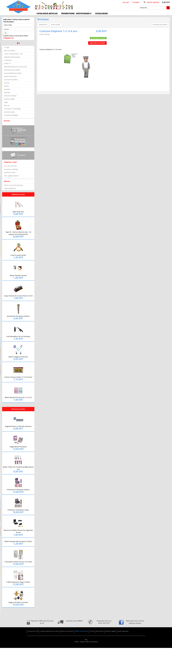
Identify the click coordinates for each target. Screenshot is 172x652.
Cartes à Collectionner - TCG (13, 54)
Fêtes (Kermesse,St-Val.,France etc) (15, 67)
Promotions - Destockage (12, 109)
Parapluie (7, 89)
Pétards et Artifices (10, 96)
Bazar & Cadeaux (9, 51)
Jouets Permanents (10, 76)
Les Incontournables (11, 80)
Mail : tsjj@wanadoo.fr (11, 176)
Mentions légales (110, 631)
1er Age (6, 47)
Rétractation (100, 631)
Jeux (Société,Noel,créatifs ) (13, 73)
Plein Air (7, 105)
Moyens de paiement (66, 631)
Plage (6, 102)
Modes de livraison (81, 631)
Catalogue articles (47, 13)
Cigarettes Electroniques (12, 57)
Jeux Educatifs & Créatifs (12, 70)
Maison (6, 86)
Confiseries (7, 60)
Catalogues (101, 13)
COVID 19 (7, 63)
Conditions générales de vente (49, 631)
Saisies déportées (122, 631)
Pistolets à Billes (9, 99)
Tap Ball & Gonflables (11, 115)
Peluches (7, 92)
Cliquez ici (8, 38)
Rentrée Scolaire (9, 112)
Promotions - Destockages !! (76, 13)
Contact (92, 631)
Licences (7, 83)
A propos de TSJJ (33, 631)
